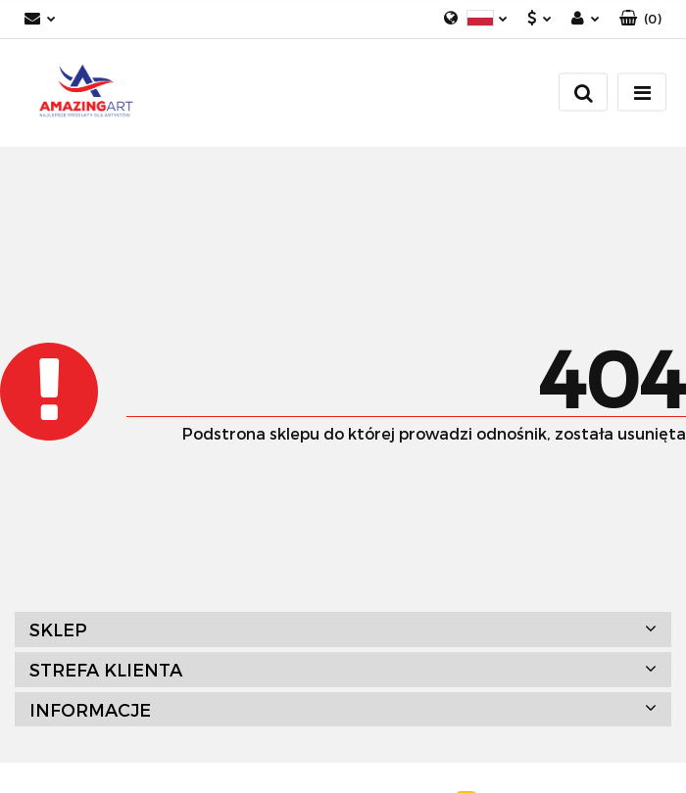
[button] (640, 19)
